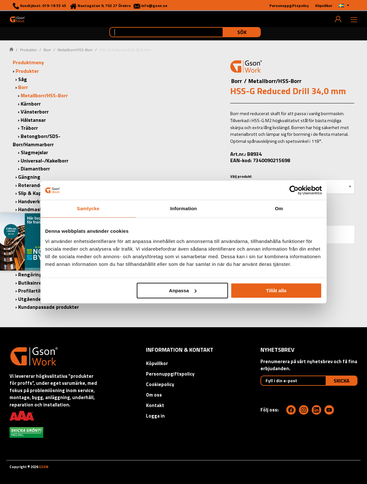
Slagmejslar (34, 152)
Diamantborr (35, 168)
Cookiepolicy (160, 384)
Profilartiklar (33, 290)
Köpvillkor (157, 363)
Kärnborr (31, 103)
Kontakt (155, 405)
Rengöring (30, 274)
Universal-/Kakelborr (44, 160)
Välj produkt (241, 176)
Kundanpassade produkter (48, 307)
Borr (47, 50)
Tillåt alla (276, 290)
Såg (22, 79)
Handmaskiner (34, 209)
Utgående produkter (41, 299)
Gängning (29, 177)
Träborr (29, 128)
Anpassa (183, 290)
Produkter (28, 50)
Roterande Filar (36, 185)
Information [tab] (183, 208)
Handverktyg (33, 201)
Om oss (154, 394)
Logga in (155, 415)
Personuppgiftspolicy (170, 373)
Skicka (342, 380)
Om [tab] (279, 208)
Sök (241, 32)
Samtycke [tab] (88, 208)
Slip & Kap (29, 193)
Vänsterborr (35, 111)
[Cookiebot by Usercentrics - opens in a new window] (294, 190)
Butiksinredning (36, 283)
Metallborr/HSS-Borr (75, 50)
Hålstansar (33, 120)
